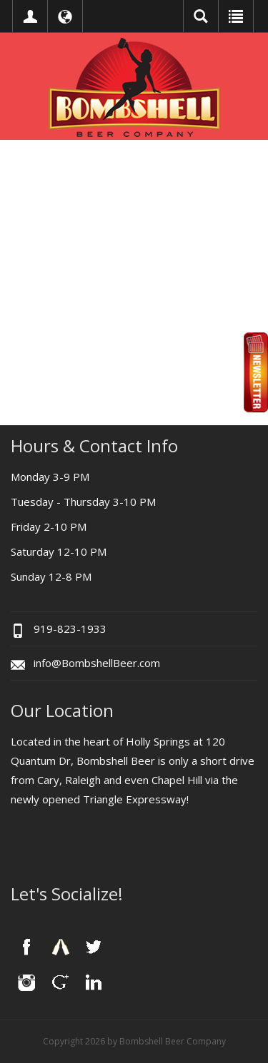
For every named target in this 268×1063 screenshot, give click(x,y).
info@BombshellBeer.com (97, 663)
